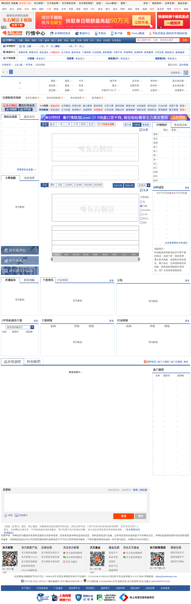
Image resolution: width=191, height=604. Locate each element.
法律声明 (120, 588)
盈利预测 (107, 52)
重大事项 (173, 109)
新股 (26, 9)
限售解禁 (148, 52)
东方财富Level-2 (29, 557)
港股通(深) (160, 58)
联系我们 (90, 588)
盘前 (44, 124)
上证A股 (18, 64)
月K (60, 185)
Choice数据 (138, 33)
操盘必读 (55, 105)
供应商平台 (74, 588)
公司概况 (65, 105)
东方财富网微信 (72, 557)
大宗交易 (159, 52)
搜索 (186, 9)
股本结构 (119, 105)
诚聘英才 (105, 588)
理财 (122, 9)
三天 (75, 124)
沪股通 (30, 58)
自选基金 (116, 40)
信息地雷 (29, 178)
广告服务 (58, 588)
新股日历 (33, 52)
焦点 (12, 9)
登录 (135, 490)
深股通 (70, 58)
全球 (63, 9)
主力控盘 (65, 109)
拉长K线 (118, 185)
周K (52, 185)
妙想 (98, 3)
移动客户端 (24, 3)
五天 (91, 124)
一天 (60, 124)
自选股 (106, 40)
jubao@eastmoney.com (166, 576)
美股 (71, 9)
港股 (78, 9)
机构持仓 (152, 109)
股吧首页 (150, 361)
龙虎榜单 (138, 52)
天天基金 (95, 547)
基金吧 (160, 9)
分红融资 (141, 105)
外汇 (93, 9)
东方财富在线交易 (50, 557)
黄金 (100, 9)
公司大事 (108, 105)
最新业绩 (141, 109)
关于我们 (26, 588)
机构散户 (76, 109)
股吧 (152, 9)
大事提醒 (10, 178)
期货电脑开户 (177, 557)
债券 (137, 9)
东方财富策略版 (29, 561)
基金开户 (113, 552)
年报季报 (128, 52)
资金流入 (40, 58)
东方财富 (7, 547)
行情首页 (6, 64)
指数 (21, 40)
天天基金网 (52, 3)
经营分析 (76, 105)
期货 (85, 9)
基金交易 (113, 557)
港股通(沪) (113, 58)
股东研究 (98, 105)
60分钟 (98, 185)
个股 (40, 40)
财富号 (177, 9)
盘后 (52, 124)
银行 (108, 9)
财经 (4, 9)
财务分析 (130, 105)
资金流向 (43, 52)
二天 (68, 124)
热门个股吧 (163, 361)
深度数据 (98, 109)
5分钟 (68, 185)
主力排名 (65, 52)
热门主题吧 (176, 361)
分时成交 (158, 187)
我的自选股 (10, 116)
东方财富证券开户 (50, 552)
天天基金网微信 (132, 557)
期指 (34, 9)
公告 (120, 280)
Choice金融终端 (29, 570)
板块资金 (76, 52)
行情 (49, 9)
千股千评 (117, 52)
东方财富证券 (68, 3)
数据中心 (85, 33)
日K (44, 185)
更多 (183, 105)
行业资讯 (62, 280)
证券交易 (169, 3)
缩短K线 (129, 185)
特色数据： (44, 109)
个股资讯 (48, 280)
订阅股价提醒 (106, 124)
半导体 (29, 64)
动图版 (137, 124)
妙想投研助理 (28, 566)
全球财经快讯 (62, 33)
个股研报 (86, 52)
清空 (140, 516)
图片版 (128, 124)
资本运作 (152, 105)
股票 (19, 9)
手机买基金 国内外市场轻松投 (170, 33)
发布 (123, 516)
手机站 (102, 33)
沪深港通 (9, 58)
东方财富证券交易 (50, 561)
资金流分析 (180, 124)
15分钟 (78, 185)
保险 (130, 9)
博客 (169, 9)
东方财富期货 (158, 547)
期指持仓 (169, 52)
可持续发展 (42, 588)
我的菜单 (156, 3)
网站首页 (5, 3)
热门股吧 (158, 369)
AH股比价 (55, 52)
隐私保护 (135, 588)
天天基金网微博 (132, 553)
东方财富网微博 (72, 553)
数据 (56, 9)
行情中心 (9, 40)
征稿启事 (150, 588)
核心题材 (87, 105)
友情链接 (165, 588)
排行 (53, 40)
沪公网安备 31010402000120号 (100, 581)
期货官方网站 (177, 561)
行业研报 (96, 52)
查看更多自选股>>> (27, 169)
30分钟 (88, 185)
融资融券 (180, 52)
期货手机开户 (177, 552)
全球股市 (9, 46)
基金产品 (113, 566)
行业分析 (162, 105)
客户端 (118, 33)
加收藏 (14, 3)
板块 (47, 40)
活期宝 (112, 561)
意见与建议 (70, 561)
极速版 (145, 124)
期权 (41, 9)
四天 (83, 124)
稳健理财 (113, 570)
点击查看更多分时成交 (176, 242)
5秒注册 (143, 490)
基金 (115, 9)
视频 (144, 9)
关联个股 (173, 105)
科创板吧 (33, 361)
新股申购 (23, 52)
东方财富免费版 (29, 552)
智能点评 (119, 109)
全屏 (145, 129)
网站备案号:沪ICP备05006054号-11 (65, 581)
